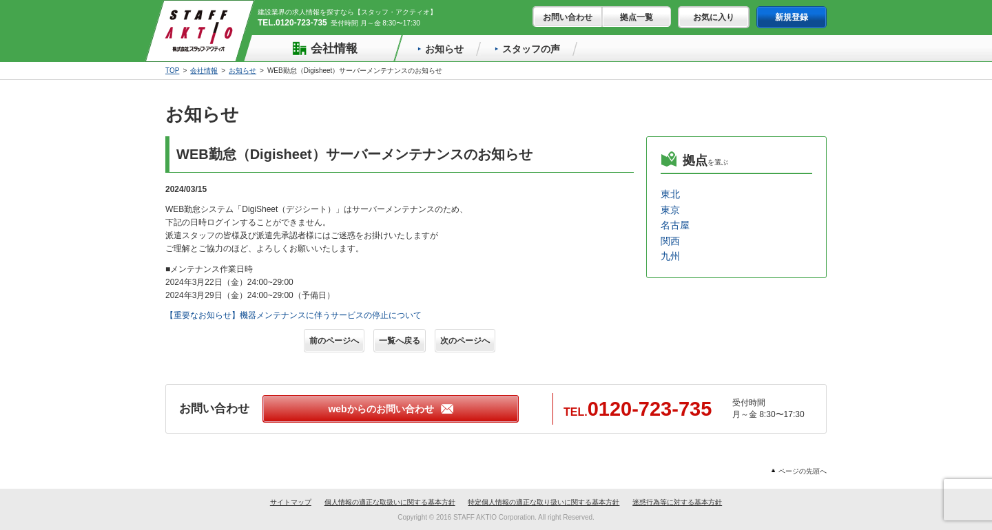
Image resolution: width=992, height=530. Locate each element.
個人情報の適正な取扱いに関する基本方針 (389, 502)
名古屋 (675, 225)
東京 (670, 209)
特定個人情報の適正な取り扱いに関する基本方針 (543, 502)
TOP (172, 70)
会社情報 (324, 48)
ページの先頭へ (799, 471)
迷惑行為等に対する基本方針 (677, 502)
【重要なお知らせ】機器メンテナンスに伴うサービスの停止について (293, 315)
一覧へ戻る (399, 341)
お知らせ (440, 48)
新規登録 (791, 17)
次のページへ (465, 341)
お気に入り (713, 17)
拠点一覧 (636, 17)
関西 (670, 240)
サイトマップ (290, 502)
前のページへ (334, 341)
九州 (670, 256)
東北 (670, 194)
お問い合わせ (567, 17)
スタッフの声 (527, 48)
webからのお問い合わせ (390, 408)
